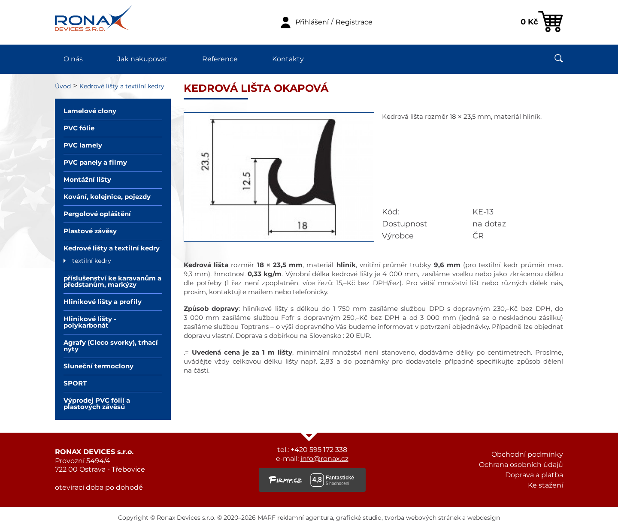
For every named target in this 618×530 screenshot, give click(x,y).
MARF (267, 518)
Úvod (63, 87)
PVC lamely (83, 145)
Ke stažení (545, 485)
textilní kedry (91, 261)
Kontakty (288, 59)
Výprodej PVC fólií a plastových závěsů (97, 404)
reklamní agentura (305, 518)
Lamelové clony (90, 111)
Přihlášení (312, 22)
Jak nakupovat (142, 59)
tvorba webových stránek (422, 518)
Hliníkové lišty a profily (103, 302)
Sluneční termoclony (98, 366)
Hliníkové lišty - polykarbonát (90, 322)
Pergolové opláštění (97, 214)
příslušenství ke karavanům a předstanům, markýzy (112, 281)
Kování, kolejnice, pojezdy (107, 197)
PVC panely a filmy (95, 163)
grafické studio (359, 518)
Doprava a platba (534, 475)
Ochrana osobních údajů (521, 464)
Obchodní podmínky (527, 454)
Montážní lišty (87, 180)
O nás (73, 59)
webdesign (483, 518)
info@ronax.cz (324, 458)
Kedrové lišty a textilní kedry (121, 87)
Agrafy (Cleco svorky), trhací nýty (111, 346)
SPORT (75, 383)
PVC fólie (79, 128)
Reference (220, 59)
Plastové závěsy (90, 231)
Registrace (354, 22)
